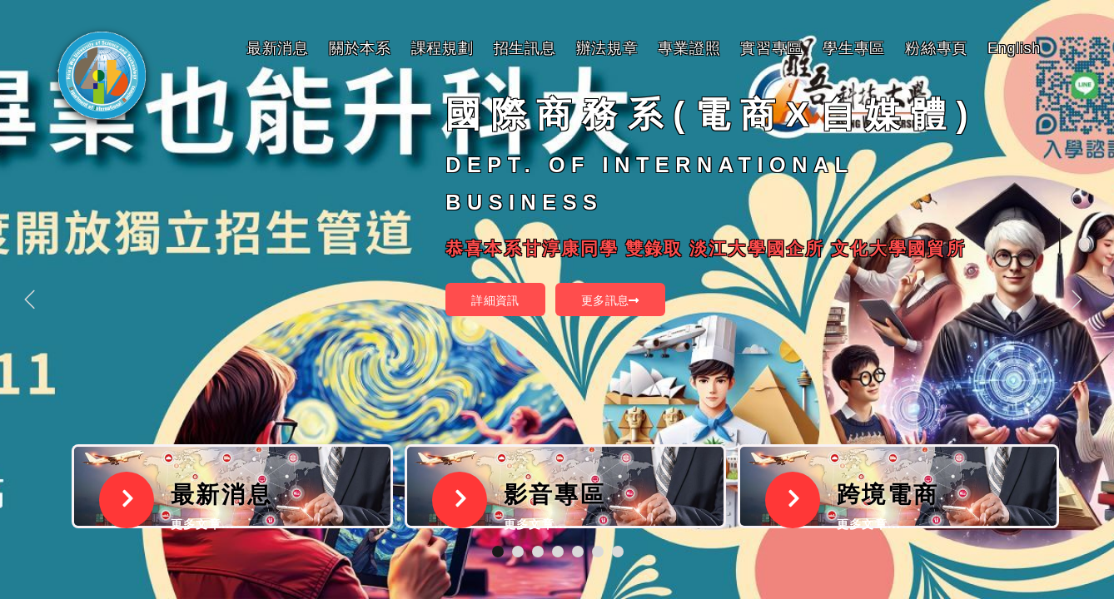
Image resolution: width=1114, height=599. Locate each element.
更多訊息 (610, 300)
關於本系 (360, 48)
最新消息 (277, 48)
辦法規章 (607, 48)
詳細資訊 (495, 300)
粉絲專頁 (936, 48)
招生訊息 (525, 48)
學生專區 (854, 48)
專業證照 (689, 48)
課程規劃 (442, 48)
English (1014, 48)
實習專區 (771, 48)
